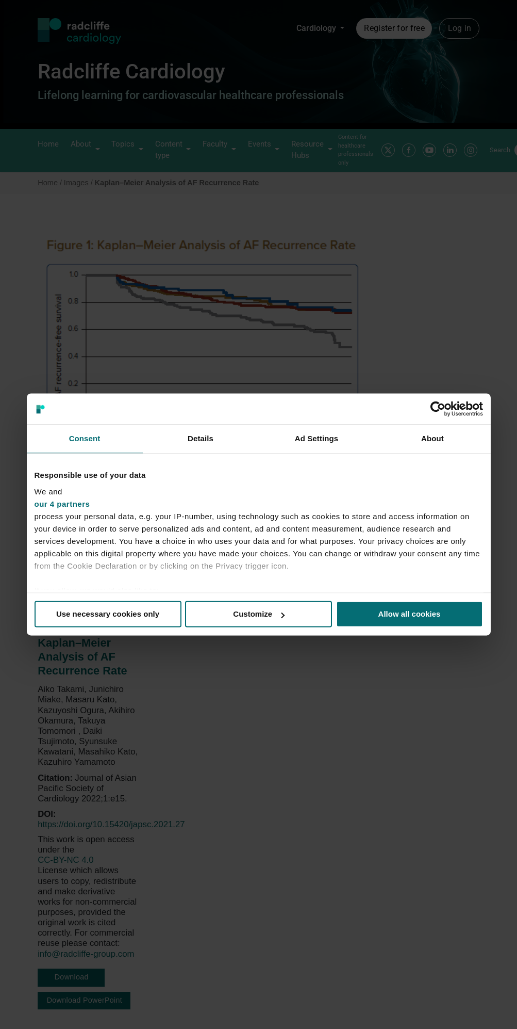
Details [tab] (200, 438)
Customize (259, 613)
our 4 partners (62, 504)
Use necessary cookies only (107, 613)
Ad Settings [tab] (316, 438)
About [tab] (432, 438)
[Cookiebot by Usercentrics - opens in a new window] (438, 408)
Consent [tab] (85, 438)
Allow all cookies (409, 613)
